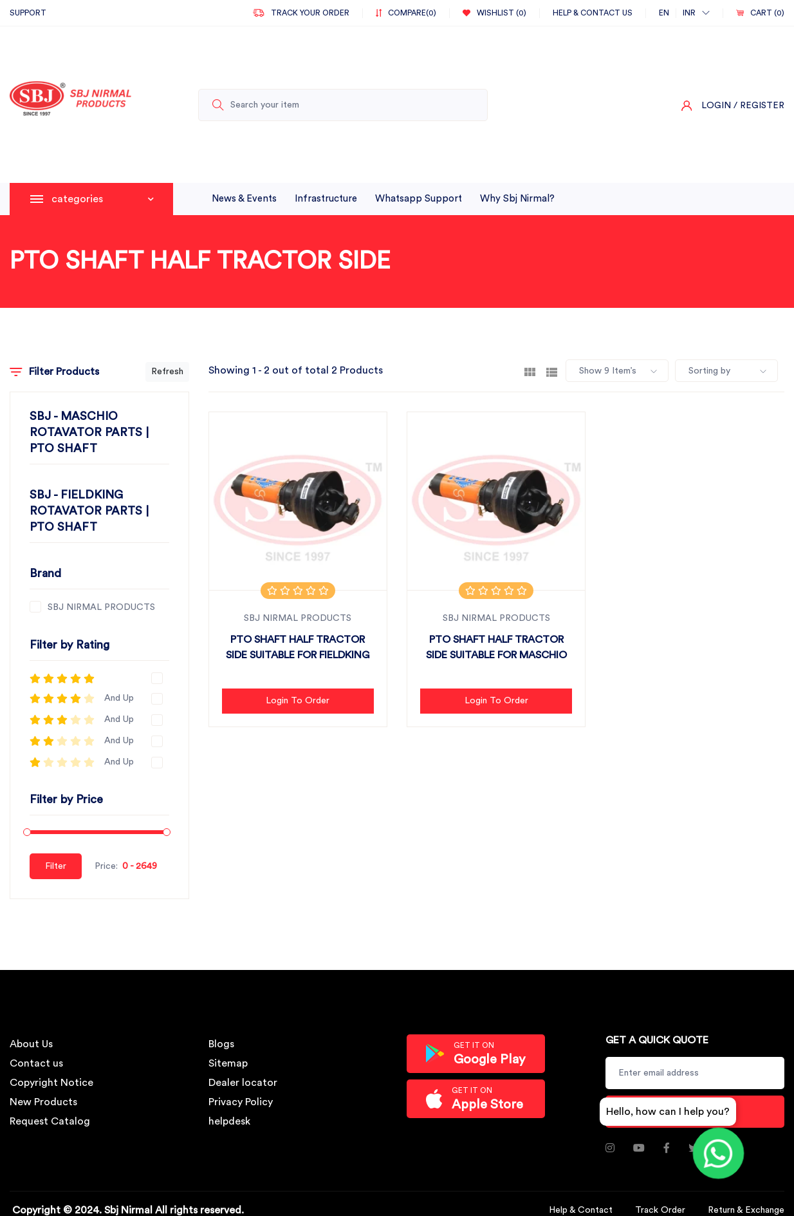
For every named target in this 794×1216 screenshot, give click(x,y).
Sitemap (228, 1063)
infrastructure (326, 199)
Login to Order (297, 700)
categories (102, 199)
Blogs (221, 1044)
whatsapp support (418, 199)
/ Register (759, 105)
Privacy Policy (240, 1102)
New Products (43, 1102)
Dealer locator (242, 1083)
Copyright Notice (51, 1083)
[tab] (529, 371)
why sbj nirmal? (517, 199)
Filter (55, 866)
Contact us (36, 1063)
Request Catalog (50, 1121)
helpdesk (229, 1121)
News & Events (244, 199)
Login (716, 105)
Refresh (167, 371)
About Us (31, 1044)
